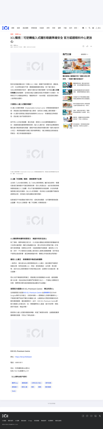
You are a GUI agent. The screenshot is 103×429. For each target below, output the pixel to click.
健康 (11, 34)
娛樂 (18, 28)
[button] (83, 46)
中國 (65, 28)
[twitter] (100, 416)
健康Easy (18, 34)
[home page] (5, 28)
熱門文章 (67, 54)
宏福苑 (42, 28)
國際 (59, 28)
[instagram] (87, 416)
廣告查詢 (23, 420)
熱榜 (53, 28)
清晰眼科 (47, 292)
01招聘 (17, 420)
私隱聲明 (50, 420)
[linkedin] (96, 416)
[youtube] (91, 416)
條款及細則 (58, 420)
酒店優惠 (25, 28)
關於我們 (10, 420)
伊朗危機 (34, 28)
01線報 (4, 420)
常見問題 (36, 420)
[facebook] (83, 416)
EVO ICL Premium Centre (32, 292)
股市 (70, 28)
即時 (48, 28)
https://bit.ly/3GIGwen (23, 357)
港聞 (12, 28)
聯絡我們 (43, 420)
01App (30, 420)
